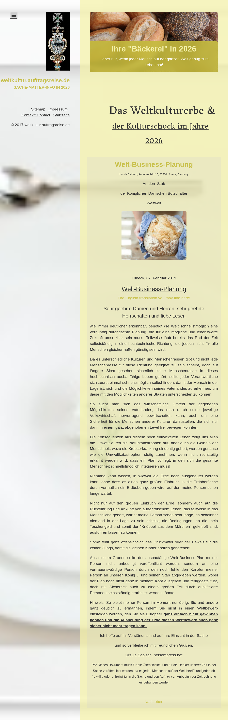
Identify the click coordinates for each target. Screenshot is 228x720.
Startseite (61, 115)
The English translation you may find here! (154, 298)
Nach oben (154, 702)
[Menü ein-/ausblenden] (13, 15)
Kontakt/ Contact (35, 115)
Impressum (58, 109)
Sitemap (38, 109)
